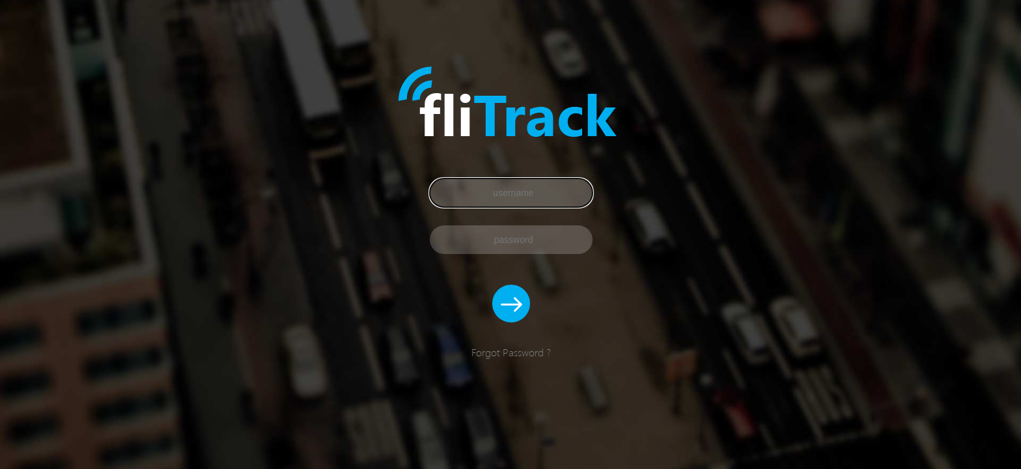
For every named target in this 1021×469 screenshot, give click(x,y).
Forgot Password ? (511, 352)
